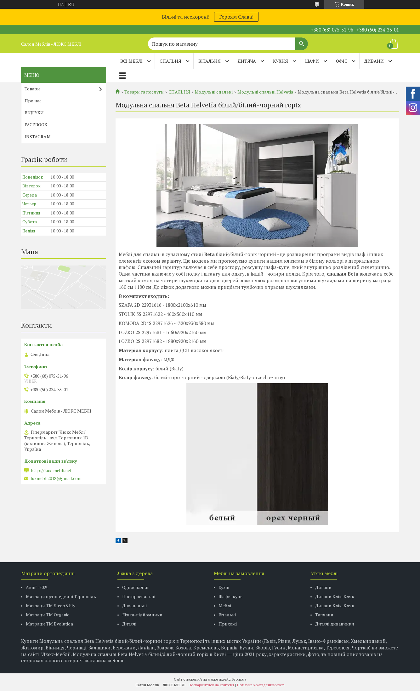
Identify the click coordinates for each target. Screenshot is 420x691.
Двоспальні (134, 605)
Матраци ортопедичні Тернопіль (61, 596)
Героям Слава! (236, 16)
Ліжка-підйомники (142, 615)
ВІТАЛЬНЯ (209, 61)
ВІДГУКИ (34, 113)
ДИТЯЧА (247, 61)
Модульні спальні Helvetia (265, 92)
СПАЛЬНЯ (170, 61)
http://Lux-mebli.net (51, 470)
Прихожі (228, 624)
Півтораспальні (138, 596)
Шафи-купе (230, 596)
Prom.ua (239, 679)
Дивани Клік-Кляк (334, 596)
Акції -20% (37, 587)
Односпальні (136, 587)
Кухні (224, 587)
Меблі (225, 605)
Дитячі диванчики (334, 624)
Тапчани (324, 615)
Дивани (323, 587)
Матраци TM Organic (47, 615)
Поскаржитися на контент (211, 684)
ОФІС (341, 61)
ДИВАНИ (374, 61)
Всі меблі (131, 61)
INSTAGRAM (38, 137)
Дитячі (129, 624)
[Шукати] (301, 40)
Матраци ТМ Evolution (49, 624)
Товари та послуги (144, 92)
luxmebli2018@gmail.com (56, 478)
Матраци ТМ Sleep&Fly (50, 605)
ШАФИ (312, 61)
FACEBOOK (36, 125)
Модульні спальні (214, 92)
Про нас (33, 101)
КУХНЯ (280, 61)
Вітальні (227, 615)
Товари (32, 89)
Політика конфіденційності (261, 684)
